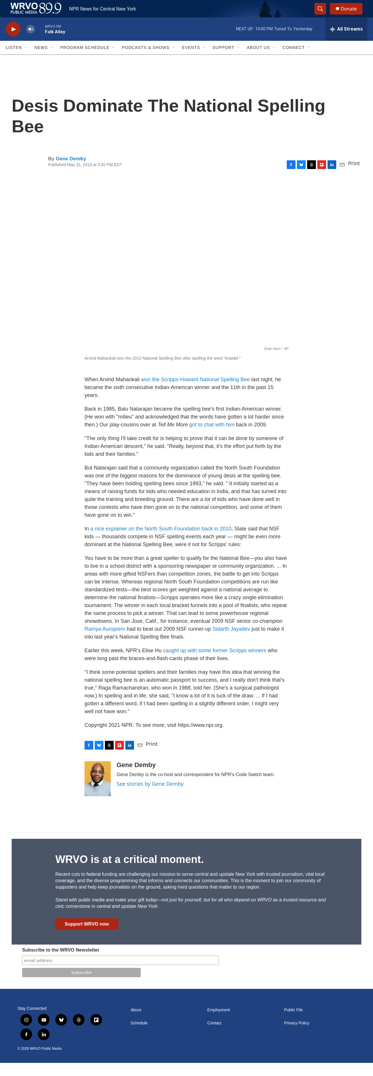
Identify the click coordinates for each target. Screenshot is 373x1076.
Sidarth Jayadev (231, 642)
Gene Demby (71, 172)
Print (354, 176)
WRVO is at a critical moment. (129, 872)
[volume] (31, 42)
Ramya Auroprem (105, 642)
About (136, 1023)
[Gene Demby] (98, 791)
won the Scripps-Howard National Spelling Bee (195, 392)
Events (191, 60)
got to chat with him (212, 438)
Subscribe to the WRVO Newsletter (60, 963)
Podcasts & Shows (145, 60)
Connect (293, 60)
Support (223, 60)
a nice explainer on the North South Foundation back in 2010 (160, 542)
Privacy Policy (296, 1036)
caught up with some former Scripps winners (214, 664)
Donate (352, 15)
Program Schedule (84, 60)
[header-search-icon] (323, 15)
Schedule (139, 1036)
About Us (258, 60)
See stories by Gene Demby (150, 796)
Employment (218, 1023)
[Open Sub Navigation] (26, 60)
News (41, 60)
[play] (13, 42)
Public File (293, 1023)
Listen (14, 60)
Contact (214, 1036)
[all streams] (346, 42)
